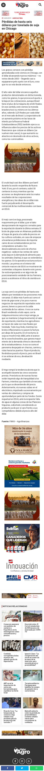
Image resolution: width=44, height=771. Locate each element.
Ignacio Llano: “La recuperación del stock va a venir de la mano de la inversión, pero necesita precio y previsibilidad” (32, 659)
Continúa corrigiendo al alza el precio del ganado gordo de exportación (11, 657)
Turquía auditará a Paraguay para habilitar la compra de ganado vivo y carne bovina (32, 687)
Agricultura (17, 18)
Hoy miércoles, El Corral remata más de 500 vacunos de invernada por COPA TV (32, 628)
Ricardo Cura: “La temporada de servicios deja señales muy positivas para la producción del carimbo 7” (10, 716)
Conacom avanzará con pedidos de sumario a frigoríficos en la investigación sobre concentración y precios (11, 629)
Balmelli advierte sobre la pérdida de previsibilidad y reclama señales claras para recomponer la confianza (32, 716)
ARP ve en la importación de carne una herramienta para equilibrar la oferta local (11, 688)
